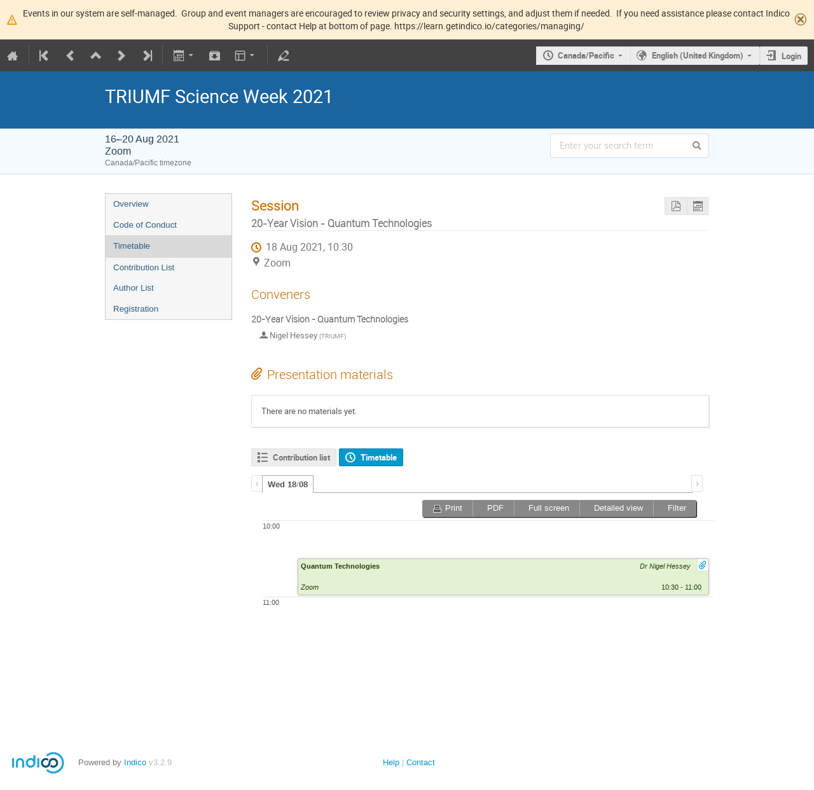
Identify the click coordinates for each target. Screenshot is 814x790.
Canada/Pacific (586, 55)
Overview (131, 204)
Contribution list (301, 457)
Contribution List (143, 267)
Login (791, 56)
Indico (135, 762)
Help (391, 762)
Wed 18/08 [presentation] (288, 484)
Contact (420, 762)
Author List (133, 288)
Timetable (131, 246)
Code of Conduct (145, 225)
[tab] (288, 484)
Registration (135, 309)
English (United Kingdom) (697, 55)
